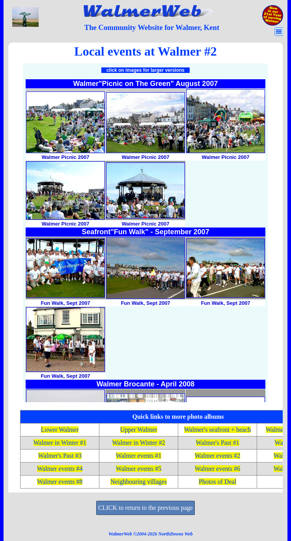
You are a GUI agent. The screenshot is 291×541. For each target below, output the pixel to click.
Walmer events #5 (138, 468)
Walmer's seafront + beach (217, 429)
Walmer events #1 (138, 455)
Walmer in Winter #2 (138, 442)
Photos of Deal (217, 481)
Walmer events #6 (217, 468)
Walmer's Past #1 (217, 442)
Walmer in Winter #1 (60, 442)
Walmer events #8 (59, 481)
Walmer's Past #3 (60, 455)
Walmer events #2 (217, 455)
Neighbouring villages (138, 481)
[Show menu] (278, 31)
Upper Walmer (138, 429)
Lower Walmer (60, 429)
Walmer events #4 (59, 468)
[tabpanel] (151, 27)
